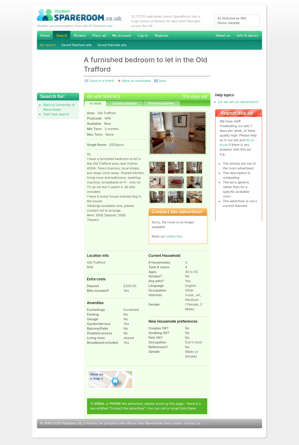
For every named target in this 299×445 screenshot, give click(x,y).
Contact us (192, 423)
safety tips (174, 236)
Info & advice (248, 35)
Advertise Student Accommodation (99, 35)
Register (161, 35)
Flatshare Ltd (71, 423)
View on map (110, 380)
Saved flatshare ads (76, 45)
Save (162, 81)
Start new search (56, 114)
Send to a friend (102, 81)
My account (121, 35)
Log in (142, 35)
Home (45, 35)
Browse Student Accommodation (79, 35)
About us (223, 35)
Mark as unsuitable (136, 81)
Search (61, 36)
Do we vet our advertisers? (238, 102)
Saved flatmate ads (111, 45)
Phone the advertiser (161, 103)
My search (48, 45)
